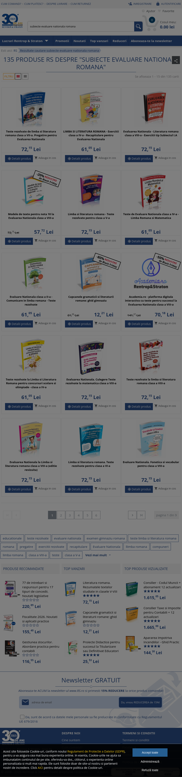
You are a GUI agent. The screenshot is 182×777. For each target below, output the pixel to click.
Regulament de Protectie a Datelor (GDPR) (96, 751)
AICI (40, 768)
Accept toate (150, 752)
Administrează (150, 761)
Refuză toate (150, 770)
